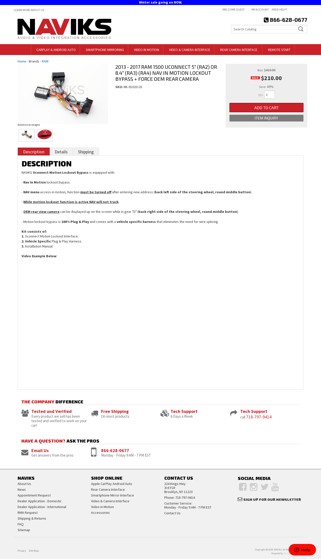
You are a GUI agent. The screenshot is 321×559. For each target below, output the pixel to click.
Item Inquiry (266, 118)
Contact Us (172, 513)
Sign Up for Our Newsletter (272, 499)
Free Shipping (115, 411)
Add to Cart (266, 107)
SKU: (119, 87)
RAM (45, 61)
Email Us (40, 450)
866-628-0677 (115, 450)
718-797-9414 (259, 417)
